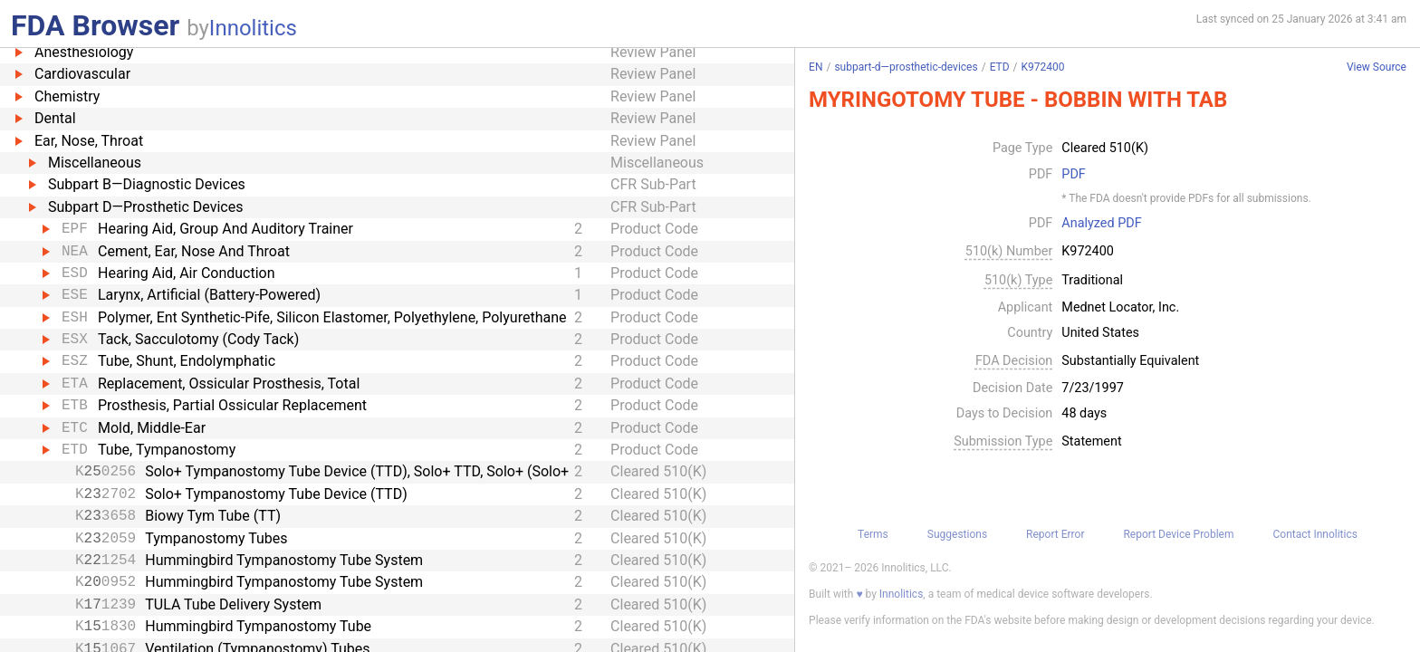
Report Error (1055, 534)
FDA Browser (95, 25)
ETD (1000, 67)
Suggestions (957, 534)
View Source (1376, 67)
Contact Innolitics (1314, 534)
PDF (1073, 175)
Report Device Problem (1178, 534)
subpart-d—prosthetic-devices (905, 67)
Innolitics (253, 28)
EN (815, 67)
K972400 (1043, 67)
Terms (873, 534)
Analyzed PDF (1101, 223)
